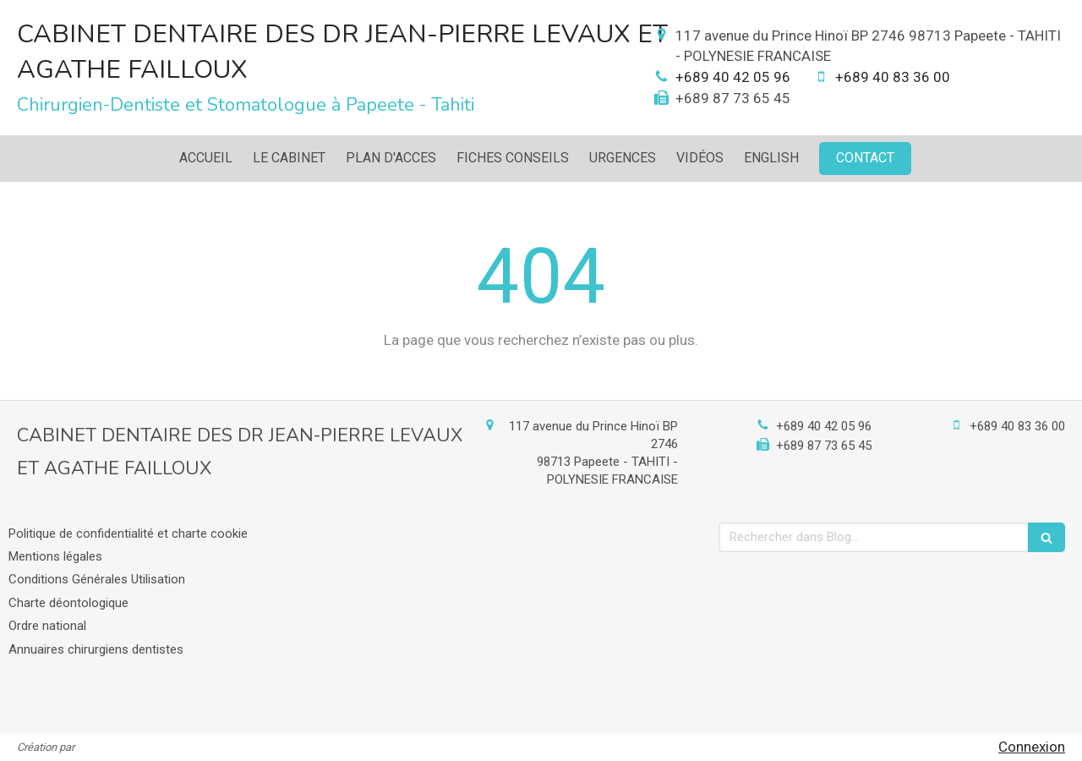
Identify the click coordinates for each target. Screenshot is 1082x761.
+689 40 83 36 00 (892, 76)
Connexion (1031, 746)
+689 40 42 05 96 (732, 76)
